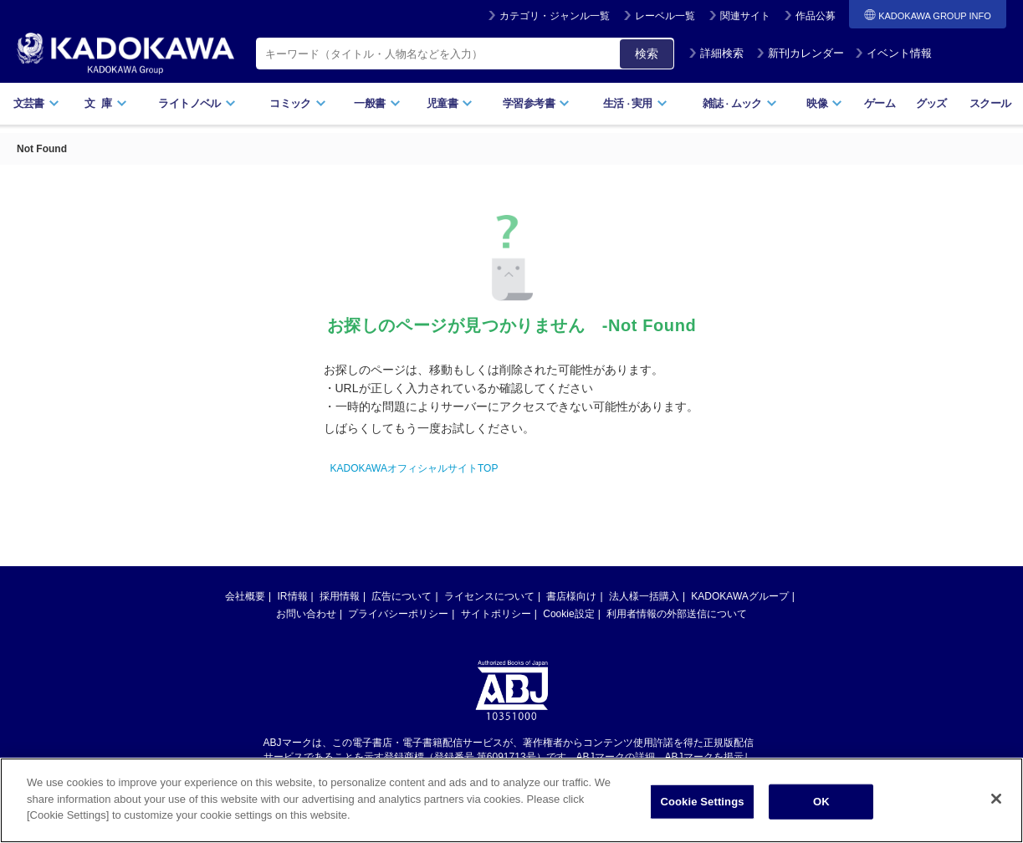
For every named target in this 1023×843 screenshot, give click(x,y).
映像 (824, 103)
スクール (989, 103)
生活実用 (635, 103)
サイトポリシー (496, 614)
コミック (297, 103)
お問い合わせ (306, 614)
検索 (646, 53)
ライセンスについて (489, 596)
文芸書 (36, 103)
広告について (401, 596)
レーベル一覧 (665, 16)
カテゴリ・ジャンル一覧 (554, 16)
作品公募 (815, 16)
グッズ (931, 103)
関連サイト (745, 16)
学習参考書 (536, 103)
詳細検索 (716, 53)
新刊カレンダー (800, 53)
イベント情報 (893, 53)
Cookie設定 (568, 614)
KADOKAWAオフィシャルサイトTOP (414, 468)
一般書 (377, 103)
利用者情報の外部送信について (676, 614)
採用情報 (340, 596)
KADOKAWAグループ (739, 596)
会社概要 (245, 596)
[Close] (996, 801)
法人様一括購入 (644, 596)
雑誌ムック (740, 103)
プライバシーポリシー (398, 614)
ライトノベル (196, 103)
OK (821, 804)
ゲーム (879, 103)
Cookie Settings (702, 804)
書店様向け (571, 596)
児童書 (450, 103)
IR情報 (293, 596)
